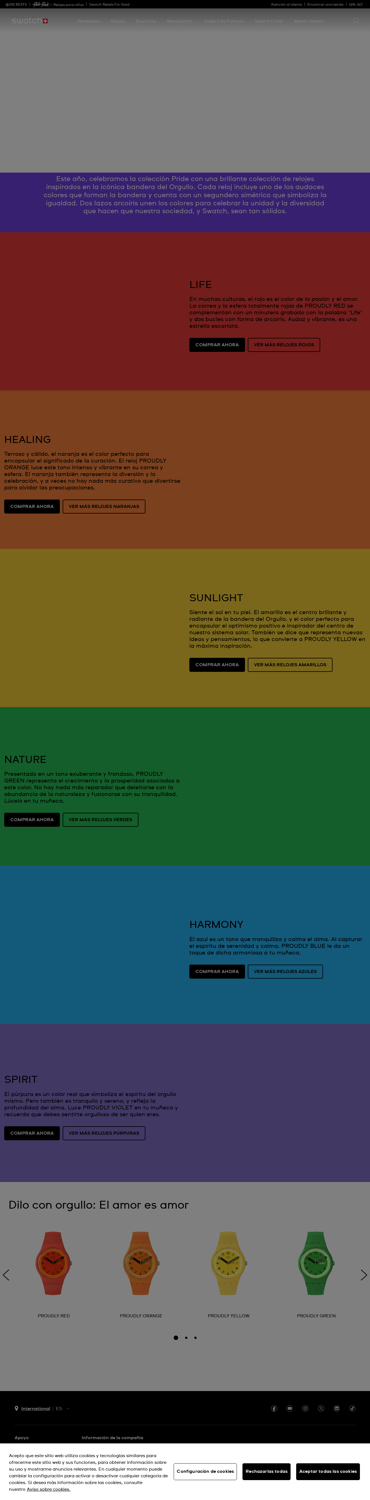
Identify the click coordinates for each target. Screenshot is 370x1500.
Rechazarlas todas (266, 1471)
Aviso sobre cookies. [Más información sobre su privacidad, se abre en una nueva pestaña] (48, 1489)
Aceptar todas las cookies (328, 1471)
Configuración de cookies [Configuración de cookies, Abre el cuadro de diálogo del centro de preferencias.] (205, 1471)
